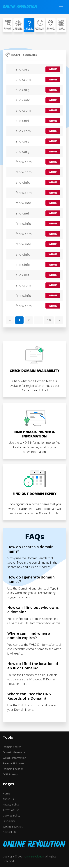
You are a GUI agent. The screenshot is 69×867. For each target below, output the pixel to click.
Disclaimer (9, 821)
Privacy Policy (11, 804)
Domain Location (13, 769)
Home (6, 793)
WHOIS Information (14, 758)
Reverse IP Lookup (14, 763)
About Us (8, 799)
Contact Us (9, 832)
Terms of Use (11, 810)
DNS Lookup (10, 774)
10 (49, 320)
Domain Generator (14, 752)
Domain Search (12, 747)
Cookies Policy (11, 815)
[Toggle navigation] (61, 6)
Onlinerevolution (34, 856)
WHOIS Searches (13, 826)
